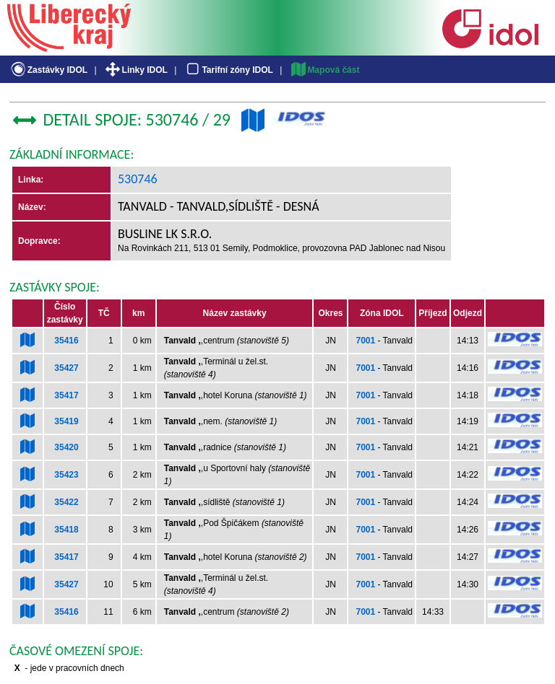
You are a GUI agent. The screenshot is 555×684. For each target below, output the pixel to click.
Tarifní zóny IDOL (228, 70)
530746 (138, 179)
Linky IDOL (135, 70)
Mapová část (324, 70)
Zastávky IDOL (48, 70)
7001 (365, 341)
